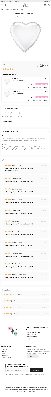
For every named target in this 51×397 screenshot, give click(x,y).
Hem (2, 9)
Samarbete (5, 355)
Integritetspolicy (6, 357)
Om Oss (4, 351)
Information (47, 1)
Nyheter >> (16, 1)
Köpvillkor (4, 350)
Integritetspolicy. (41, 374)
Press (3, 353)
